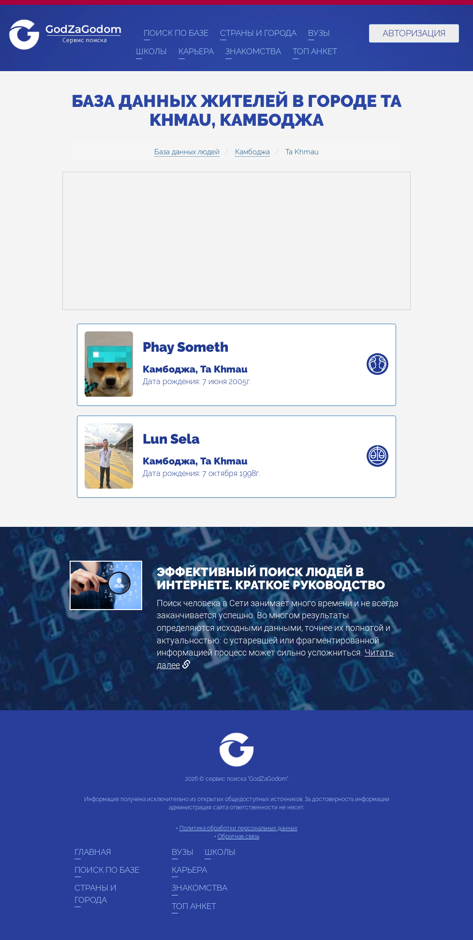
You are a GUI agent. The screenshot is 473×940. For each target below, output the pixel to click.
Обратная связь (238, 836)
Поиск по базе (176, 33)
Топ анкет (315, 51)
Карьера (196, 51)
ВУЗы (319, 33)
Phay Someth (185, 347)
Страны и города (258, 33)
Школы (151, 51)
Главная (92, 852)
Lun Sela (171, 439)
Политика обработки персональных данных (238, 828)
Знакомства (253, 51)
